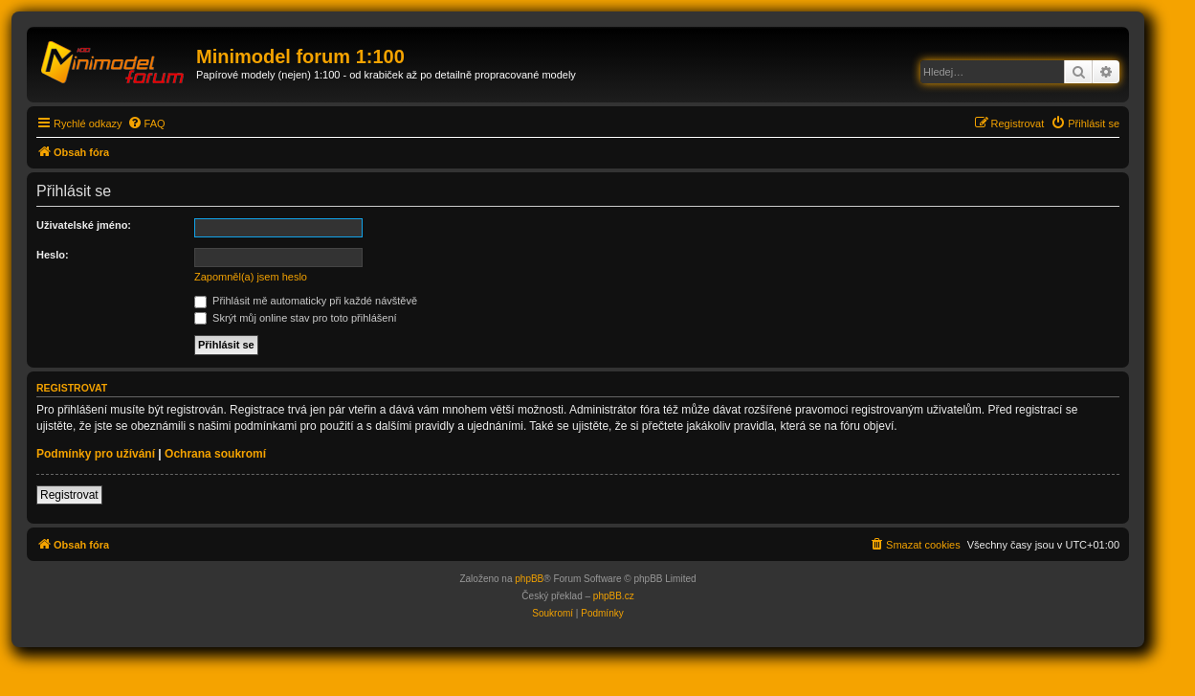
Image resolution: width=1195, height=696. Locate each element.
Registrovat (69, 495)
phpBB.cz (613, 596)
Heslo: (52, 254)
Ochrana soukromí (215, 453)
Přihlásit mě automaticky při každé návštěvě (305, 300)
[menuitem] (146, 123)
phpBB (529, 578)
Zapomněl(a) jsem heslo (250, 276)
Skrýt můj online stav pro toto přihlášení (295, 318)
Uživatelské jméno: (83, 225)
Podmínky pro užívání (95, 453)
